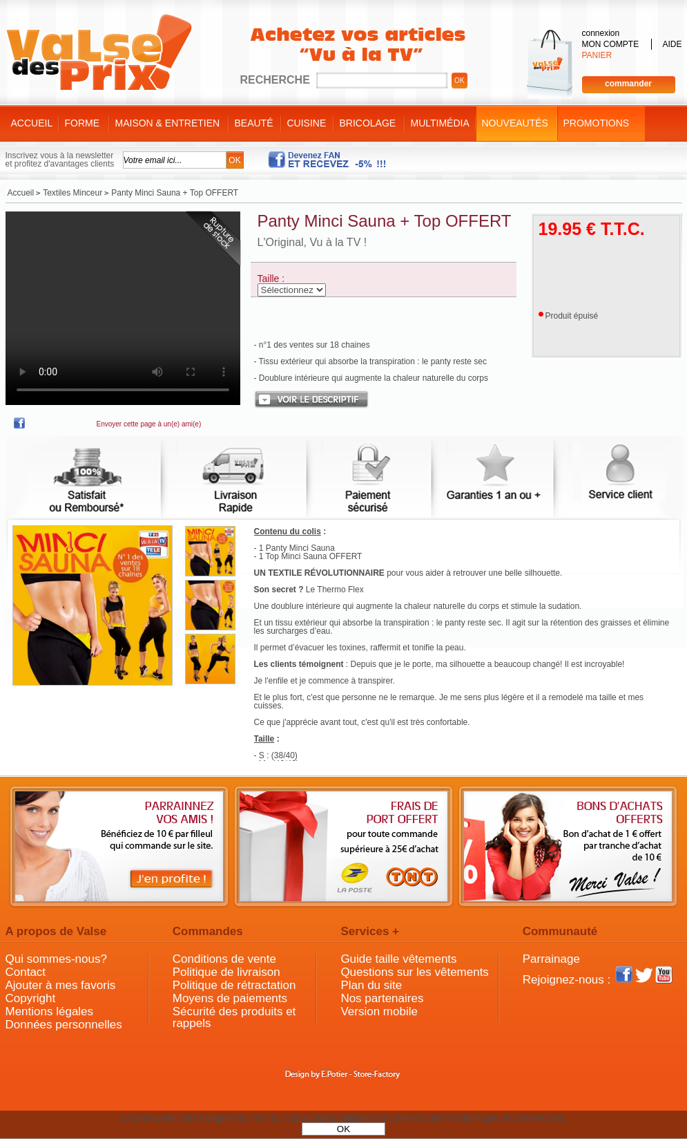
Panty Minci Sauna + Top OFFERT (385, 220)
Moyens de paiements (230, 998)
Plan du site (371, 985)
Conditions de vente (224, 959)
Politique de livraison (226, 972)
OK (343, 1129)
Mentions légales (50, 1011)
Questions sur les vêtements (414, 972)
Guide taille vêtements (398, 959)
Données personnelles (64, 1024)
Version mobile (379, 1011)
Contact (26, 972)
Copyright (31, 998)
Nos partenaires (381, 998)
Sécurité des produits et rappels (234, 1017)
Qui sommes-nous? (56, 959)
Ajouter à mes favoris (61, 985)
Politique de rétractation (234, 985)
